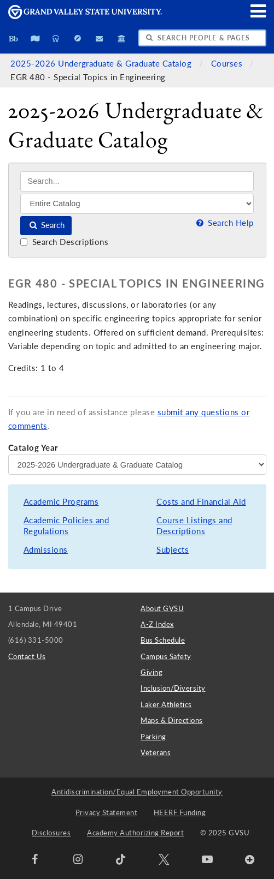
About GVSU (162, 608)
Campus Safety (166, 656)
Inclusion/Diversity (173, 688)
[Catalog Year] (137, 464)
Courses (228, 63)
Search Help (223, 223)
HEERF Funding (180, 812)
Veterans (156, 752)
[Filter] (137, 203)
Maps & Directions (172, 720)
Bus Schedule (163, 640)
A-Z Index (157, 624)
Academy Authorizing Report (135, 832)
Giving (151, 672)
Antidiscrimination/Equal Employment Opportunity (137, 791)
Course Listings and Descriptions (194, 526)
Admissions (46, 549)
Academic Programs (61, 501)
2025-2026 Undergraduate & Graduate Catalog (102, 63)
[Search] (137, 181)
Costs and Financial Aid (201, 501)
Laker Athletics (166, 704)
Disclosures (51, 832)
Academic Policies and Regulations (66, 526)
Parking (153, 736)
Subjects (172, 549)
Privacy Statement (106, 812)
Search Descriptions (64, 242)
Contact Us (27, 656)
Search (46, 225)
